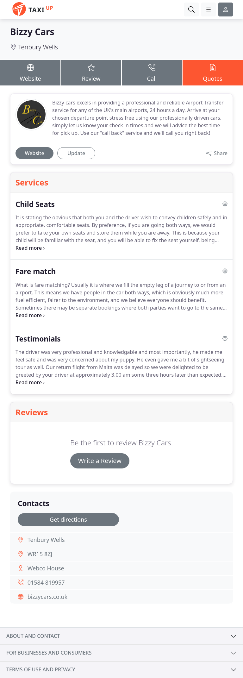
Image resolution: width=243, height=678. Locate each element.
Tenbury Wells (38, 47)
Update (76, 153)
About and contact (33, 635)
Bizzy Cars (32, 32)
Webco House (46, 568)
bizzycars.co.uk (48, 596)
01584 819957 (46, 582)
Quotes (213, 72)
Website (30, 72)
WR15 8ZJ (40, 554)
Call (152, 72)
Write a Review (100, 460)
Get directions (68, 519)
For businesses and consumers (48, 652)
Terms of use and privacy (40, 669)
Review (91, 72)
